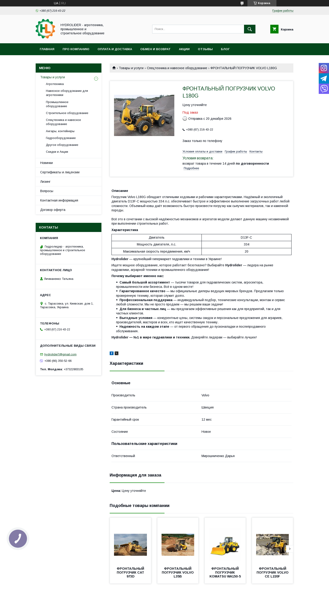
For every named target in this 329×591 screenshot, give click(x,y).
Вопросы (46, 191)
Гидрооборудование (61, 138)
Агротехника (55, 84)
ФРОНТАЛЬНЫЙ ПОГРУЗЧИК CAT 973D (131, 572)
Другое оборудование (62, 145)
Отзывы (205, 49)
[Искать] (249, 29)
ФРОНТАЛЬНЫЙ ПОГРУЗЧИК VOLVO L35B (178, 572)
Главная (47, 49)
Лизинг (45, 181)
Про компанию (76, 49)
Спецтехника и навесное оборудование (177, 68)
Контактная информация (59, 200)
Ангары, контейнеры (60, 131)
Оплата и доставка (115, 49)
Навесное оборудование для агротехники (67, 93)
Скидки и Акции (57, 151)
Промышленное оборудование (57, 104)
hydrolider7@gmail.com (60, 354)
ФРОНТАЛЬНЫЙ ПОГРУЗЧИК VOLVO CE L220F (273, 572)
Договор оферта (52, 210)
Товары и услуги (131, 68)
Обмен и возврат (155, 49)
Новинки (46, 163)
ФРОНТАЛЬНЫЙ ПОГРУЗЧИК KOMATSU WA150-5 (225, 572)
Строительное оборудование (67, 113)
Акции (184, 49)
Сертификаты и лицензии (60, 172)
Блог (225, 49)
